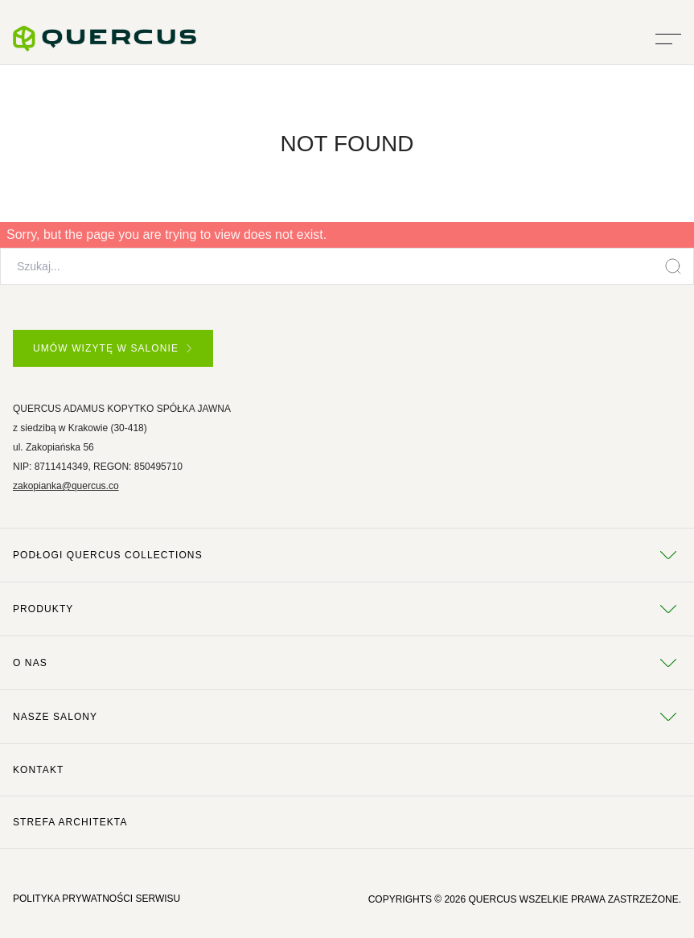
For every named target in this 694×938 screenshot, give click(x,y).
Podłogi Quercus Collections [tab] (347, 555)
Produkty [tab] (347, 609)
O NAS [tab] (347, 663)
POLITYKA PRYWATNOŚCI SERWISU (96, 898)
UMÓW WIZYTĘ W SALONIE (112, 348)
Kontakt (38, 769)
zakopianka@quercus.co (66, 486)
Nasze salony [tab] (347, 717)
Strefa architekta (70, 822)
